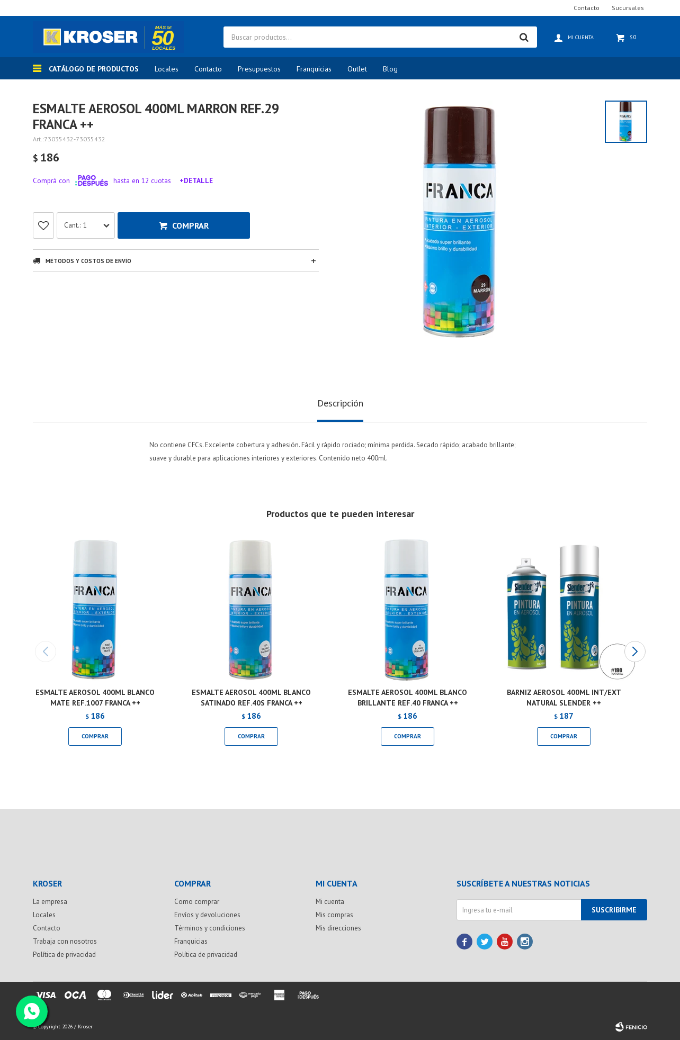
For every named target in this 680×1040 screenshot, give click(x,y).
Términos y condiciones (209, 928)
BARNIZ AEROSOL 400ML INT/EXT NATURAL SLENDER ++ (564, 698)
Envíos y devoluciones (207, 914)
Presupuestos (259, 69)
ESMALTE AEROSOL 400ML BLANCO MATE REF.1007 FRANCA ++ (95, 698)
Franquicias (314, 69)
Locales (166, 69)
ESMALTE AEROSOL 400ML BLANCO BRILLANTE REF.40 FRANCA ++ (407, 698)
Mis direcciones (338, 928)
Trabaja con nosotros (65, 941)
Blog (390, 69)
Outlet (357, 69)
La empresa (50, 901)
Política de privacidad (64, 954)
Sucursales (628, 8)
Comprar (190, 225)
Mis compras (334, 914)
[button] (635, 651)
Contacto (208, 69)
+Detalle (196, 180)
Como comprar (196, 901)
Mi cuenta (330, 901)
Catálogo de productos (94, 69)
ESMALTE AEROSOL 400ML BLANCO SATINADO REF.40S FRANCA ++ (251, 698)
